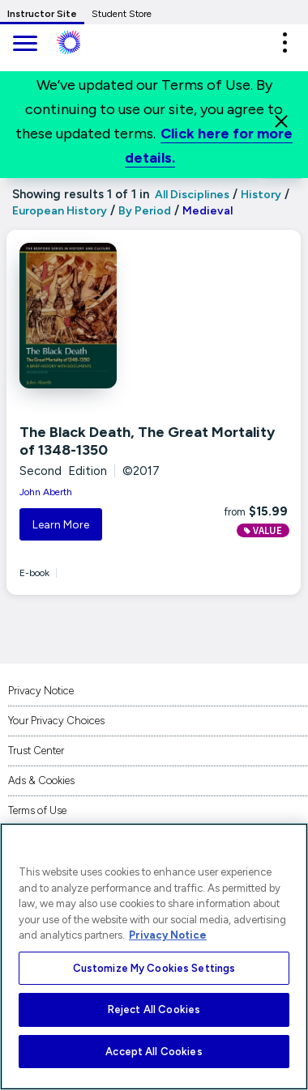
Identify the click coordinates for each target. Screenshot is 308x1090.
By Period (144, 211)
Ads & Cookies (41, 780)
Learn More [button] (60, 525)
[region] (154, 956)
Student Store (122, 13)
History (261, 194)
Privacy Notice (41, 691)
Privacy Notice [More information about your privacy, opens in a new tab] (168, 935)
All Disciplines (190, 194)
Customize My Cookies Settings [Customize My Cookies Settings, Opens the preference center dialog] (154, 968)
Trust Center (36, 750)
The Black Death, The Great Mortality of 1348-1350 (147, 441)
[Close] (281, 121)
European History (59, 211)
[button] (284, 42)
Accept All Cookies (153, 1051)
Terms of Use (37, 810)
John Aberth (45, 492)
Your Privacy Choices (56, 721)
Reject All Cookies (154, 1009)
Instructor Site (42, 13)
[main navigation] (24, 45)
